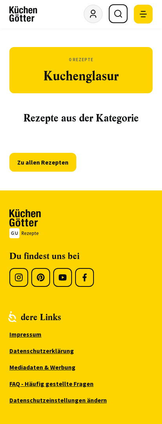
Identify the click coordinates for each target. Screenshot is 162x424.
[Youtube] (62, 277)
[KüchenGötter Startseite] (23, 14)
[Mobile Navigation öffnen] (143, 14)
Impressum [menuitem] (25, 334)
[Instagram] (18, 277)
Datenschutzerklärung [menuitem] (41, 351)
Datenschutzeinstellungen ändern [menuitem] (58, 400)
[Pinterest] (40, 277)
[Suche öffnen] (118, 13)
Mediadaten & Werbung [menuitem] (42, 367)
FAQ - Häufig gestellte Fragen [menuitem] (51, 384)
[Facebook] (84, 277)
